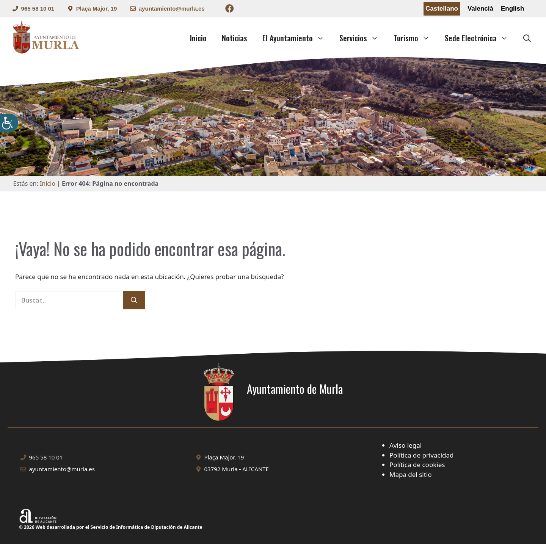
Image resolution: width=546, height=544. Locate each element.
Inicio (198, 38)
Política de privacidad (421, 455)
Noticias (234, 38)
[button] (527, 38)
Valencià (480, 8)
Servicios (362, 38)
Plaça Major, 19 (96, 8)
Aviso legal (405, 445)
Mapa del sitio (410, 474)
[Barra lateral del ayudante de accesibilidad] (9, 123)
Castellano (441, 8)
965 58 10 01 (38, 8)
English (512, 8)
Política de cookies (417, 464)
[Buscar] (134, 300)
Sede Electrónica (480, 38)
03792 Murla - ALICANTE (236, 469)
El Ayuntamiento (297, 38)
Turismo (415, 38)
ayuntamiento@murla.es (172, 8)
